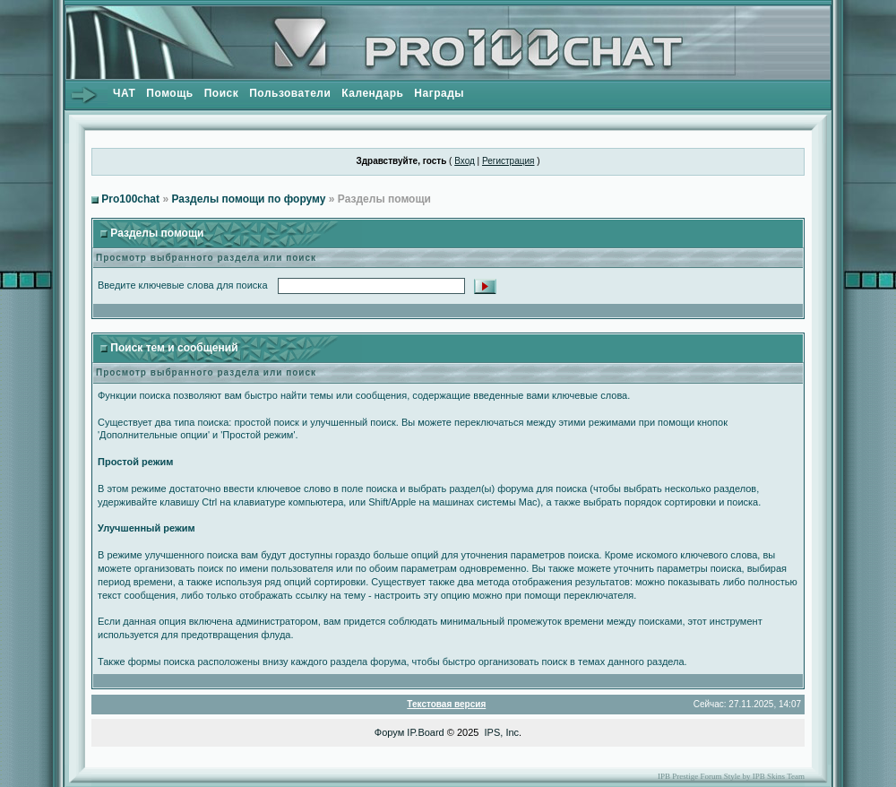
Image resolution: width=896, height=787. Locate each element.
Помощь (169, 93)
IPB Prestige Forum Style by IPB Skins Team (731, 776)
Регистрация (508, 161)
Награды (439, 93)
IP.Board (425, 732)
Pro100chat (130, 199)
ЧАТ (124, 93)
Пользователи (290, 93)
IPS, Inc (502, 732)
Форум (389, 732)
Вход (464, 161)
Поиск (221, 93)
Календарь (372, 93)
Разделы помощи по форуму (248, 199)
